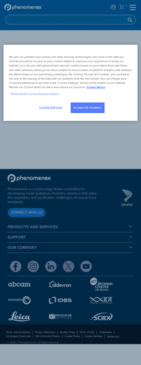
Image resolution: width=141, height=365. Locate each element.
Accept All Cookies (87, 107)
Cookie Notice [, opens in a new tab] (95, 87)
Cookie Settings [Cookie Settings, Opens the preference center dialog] (50, 107)
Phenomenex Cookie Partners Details (35, 94)
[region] (70, 83)
